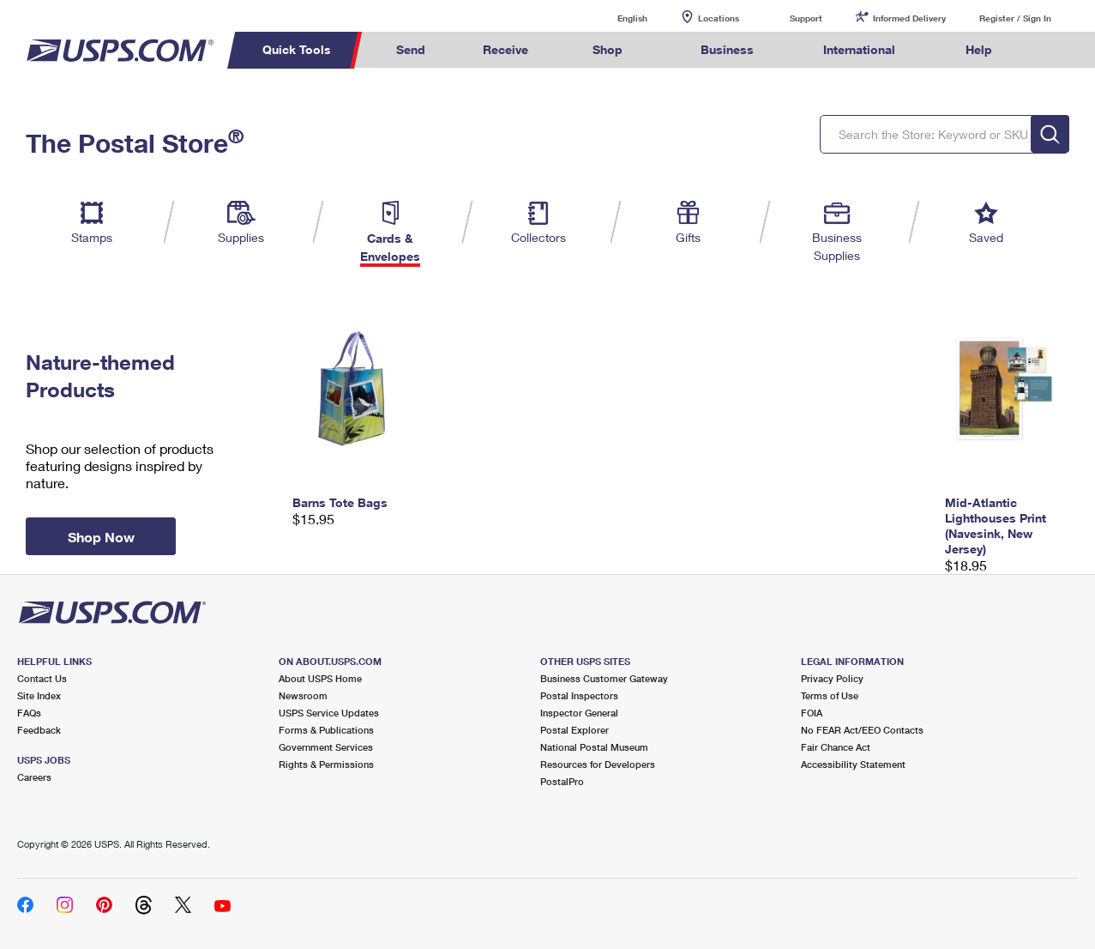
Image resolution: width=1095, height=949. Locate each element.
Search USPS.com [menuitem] (1053, 50)
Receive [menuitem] (505, 49)
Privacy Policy (832, 678)
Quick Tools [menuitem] (296, 49)
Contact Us (42, 678)
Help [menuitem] (979, 49)
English (614, 17)
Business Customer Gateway (604, 678)
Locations (718, 18)
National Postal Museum (594, 747)
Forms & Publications (326, 729)
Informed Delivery (909, 18)
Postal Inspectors (579, 695)
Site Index (39, 695)
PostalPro (562, 781)
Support (806, 18)
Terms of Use (829, 695)
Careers (34, 777)
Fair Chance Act (835, 747)
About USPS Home (320, 678)
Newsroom (303, 695)
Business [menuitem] (727, 49)
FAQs (29, 712)
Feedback (39, 729)
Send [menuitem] (410, 49)
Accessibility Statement (853, 764)
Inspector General (579, 712)
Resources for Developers (597, 764)
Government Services (326, 747)
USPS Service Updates (329, 712)
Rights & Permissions (326, 764)
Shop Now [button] (101, 537)
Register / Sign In (1015, 18)
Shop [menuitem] (608, 49)
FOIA (811, 712)
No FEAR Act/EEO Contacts (862, 729)
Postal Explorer (574, 729)
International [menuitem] (859, 49)
